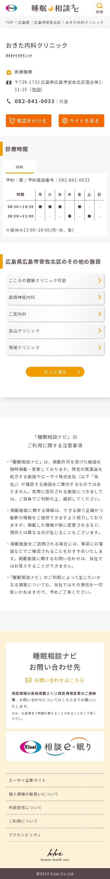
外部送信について (25, 807)
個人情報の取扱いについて (33, 794)
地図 (36, 89)
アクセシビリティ (25, 835)
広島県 (24, 22)
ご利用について (23, 821)
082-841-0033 (74, 180)
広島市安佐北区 (47, 22)
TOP (10, 22)
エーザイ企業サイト (27, 780)
